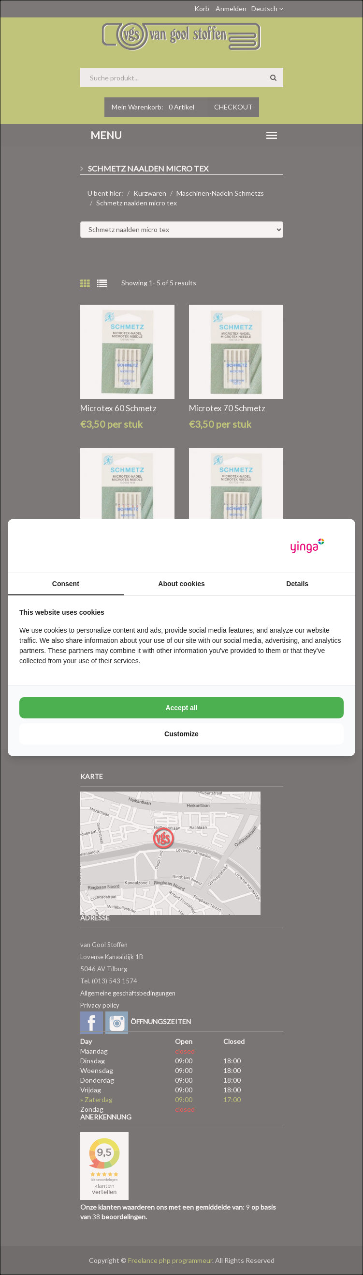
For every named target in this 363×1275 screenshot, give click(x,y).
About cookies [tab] (181, 584)
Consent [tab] (65, 584)
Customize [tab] (181, 734)
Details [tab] (297, 584)
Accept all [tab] (181, 708)
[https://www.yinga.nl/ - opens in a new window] (307, 545)
